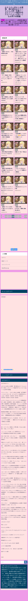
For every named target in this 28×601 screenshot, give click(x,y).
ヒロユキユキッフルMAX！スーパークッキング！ (13, 534)
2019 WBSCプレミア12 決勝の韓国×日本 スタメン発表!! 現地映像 (7, 135)
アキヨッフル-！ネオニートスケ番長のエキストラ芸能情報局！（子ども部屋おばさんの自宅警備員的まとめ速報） (13, 492)
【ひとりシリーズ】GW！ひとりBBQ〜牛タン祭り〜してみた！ (21, 98)
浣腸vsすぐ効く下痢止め (21, 151)
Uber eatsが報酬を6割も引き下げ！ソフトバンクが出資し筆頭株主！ (21, 117)
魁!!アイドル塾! (5, 551)
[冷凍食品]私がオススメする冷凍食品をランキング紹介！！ (7, 117)
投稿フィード (5, 261)
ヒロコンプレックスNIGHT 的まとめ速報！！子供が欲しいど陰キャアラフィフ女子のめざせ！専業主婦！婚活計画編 (13, 517)
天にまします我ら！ (6, 527)
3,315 (16, 216)
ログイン (4, 257)
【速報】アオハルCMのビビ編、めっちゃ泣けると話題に (7, 208)
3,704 (25, 216)
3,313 (9, 216)
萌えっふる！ (4, 524)
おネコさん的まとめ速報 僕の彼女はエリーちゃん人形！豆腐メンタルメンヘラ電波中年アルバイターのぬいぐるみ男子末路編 (13, 388)
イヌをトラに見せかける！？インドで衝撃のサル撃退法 (20, 170)
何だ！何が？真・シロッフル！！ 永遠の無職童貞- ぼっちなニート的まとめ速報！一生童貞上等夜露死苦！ (13, 438)
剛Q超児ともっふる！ (6, 540)
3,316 (19, 216)
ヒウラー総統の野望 (6, 545)
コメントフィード (6, 264)
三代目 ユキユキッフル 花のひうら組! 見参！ (12, 548)
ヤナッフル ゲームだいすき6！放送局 (10, 543)
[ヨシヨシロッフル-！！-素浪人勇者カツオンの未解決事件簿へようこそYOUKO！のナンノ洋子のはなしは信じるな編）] (13, 498)
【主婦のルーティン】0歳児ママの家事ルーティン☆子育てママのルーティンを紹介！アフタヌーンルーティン (20, 79)
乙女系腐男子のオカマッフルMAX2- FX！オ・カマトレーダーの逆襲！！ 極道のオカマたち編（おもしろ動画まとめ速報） (13, 419)
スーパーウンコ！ (5, 424)
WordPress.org (5, 268)
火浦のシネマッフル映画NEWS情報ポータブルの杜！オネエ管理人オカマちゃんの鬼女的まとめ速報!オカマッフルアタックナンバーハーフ (14, 467)
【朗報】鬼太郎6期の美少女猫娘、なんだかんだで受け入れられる (7, 170)
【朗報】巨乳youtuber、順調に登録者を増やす (20, 208)
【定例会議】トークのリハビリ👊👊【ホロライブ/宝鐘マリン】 (20, 135)
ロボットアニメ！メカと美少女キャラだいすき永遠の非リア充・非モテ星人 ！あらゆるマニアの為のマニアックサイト (13, 452)
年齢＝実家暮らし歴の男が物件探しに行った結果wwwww (7, 98)
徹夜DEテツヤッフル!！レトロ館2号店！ (10, 537)
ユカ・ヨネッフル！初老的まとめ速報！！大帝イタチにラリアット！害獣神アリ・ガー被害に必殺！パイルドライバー (13, 473)
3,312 (6, 216)
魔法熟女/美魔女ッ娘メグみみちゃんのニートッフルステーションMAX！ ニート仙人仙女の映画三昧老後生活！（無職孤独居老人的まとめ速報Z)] (13, 413)
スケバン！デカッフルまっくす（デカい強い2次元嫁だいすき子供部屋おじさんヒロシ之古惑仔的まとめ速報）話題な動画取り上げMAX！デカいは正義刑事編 (13, 486)
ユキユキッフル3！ (5, 521)
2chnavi (3, 296)
